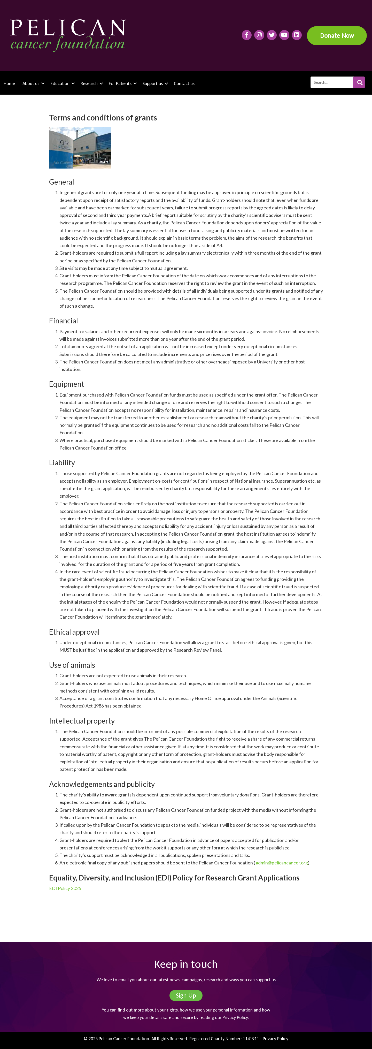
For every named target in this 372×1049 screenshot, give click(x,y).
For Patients (120, 83)
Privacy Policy (235, 1017)
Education (59, 83)
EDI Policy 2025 (65, 888)
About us (30, 83)
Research (89, 83)
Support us (153, 83)
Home (9, 83)
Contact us (184, 83)
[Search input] (337, 82)
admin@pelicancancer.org (282, 862)
